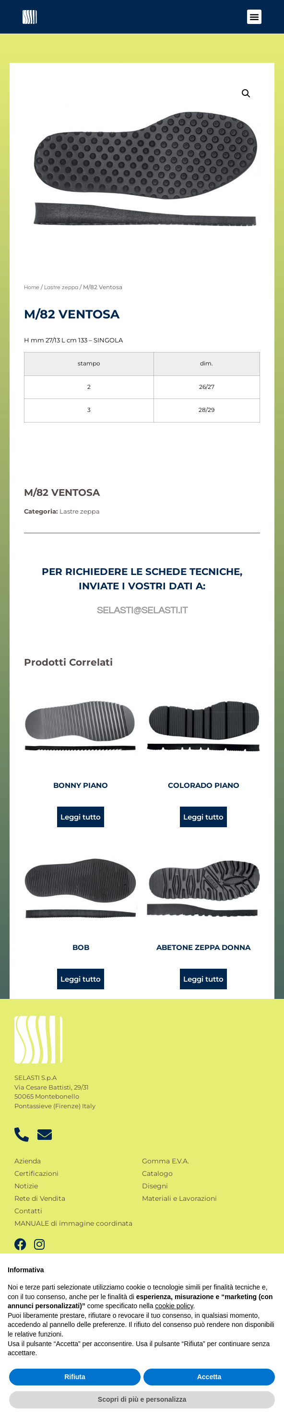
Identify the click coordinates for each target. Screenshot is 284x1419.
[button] (254, 17)
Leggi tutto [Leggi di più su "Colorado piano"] (203, 816)
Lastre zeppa (61, 287)
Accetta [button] (209, 1377)
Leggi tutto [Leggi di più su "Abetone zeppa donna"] (203, 979)
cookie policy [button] (174, 1306)
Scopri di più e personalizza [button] (142, 1399)
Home (31, 287)
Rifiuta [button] (74, 1377)
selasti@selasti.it (142, 610)
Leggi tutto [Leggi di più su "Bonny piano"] (80, 816)
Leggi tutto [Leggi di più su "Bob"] (80, 979)
